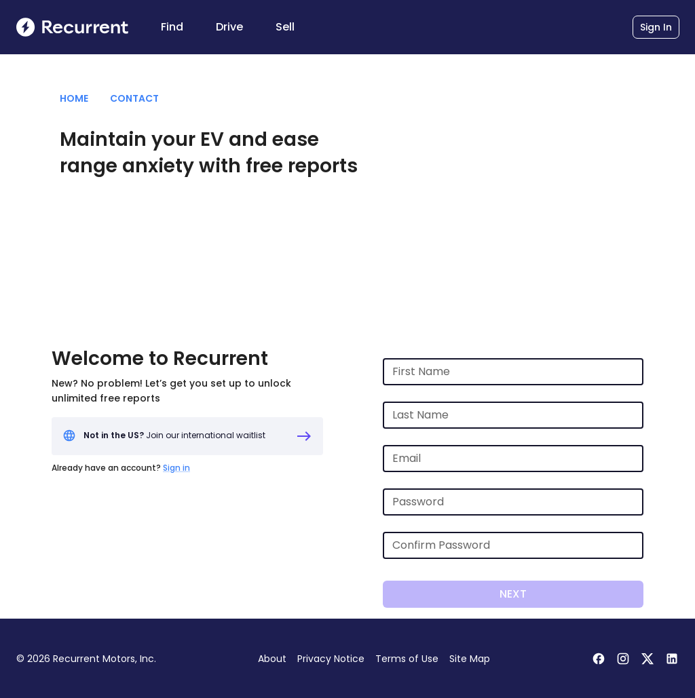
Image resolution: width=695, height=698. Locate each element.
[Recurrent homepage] (72, 27)
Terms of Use (406, 658)
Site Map (469, 658)
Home (74, 98)
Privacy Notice (330, 658)
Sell (285, 27)
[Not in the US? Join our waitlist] (187, 436)
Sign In (656, 27)
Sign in (176, 467)
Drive (229, 27)
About (272, 658)
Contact (134, 98)
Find (172, 27)
